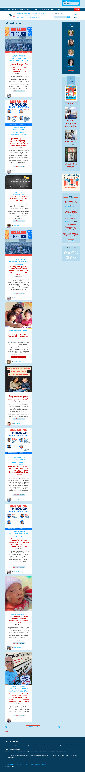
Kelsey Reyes (16, 225)
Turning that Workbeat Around (71, 219)
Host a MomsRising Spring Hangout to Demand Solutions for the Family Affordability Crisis (71, 212)
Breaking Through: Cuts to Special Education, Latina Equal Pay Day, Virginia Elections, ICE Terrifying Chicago (18, 470)
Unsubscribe (37, 764)
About (52, 9)
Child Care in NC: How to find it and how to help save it (18, 336)
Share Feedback (20, 764)
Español (58, 9)
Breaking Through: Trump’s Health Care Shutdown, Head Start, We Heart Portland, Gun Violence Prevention (18, 542)
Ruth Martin (16, 719)
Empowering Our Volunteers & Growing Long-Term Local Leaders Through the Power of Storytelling (71, 123)
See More (71, 71)
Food (29, 13)
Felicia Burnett (68, 206)
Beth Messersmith (17, 361)
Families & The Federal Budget (18, 56)
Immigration (20, 16)
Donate (77, 9)
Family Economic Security (16, 58)
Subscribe (43, 764)
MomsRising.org (20, 4)
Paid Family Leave (21, 17)
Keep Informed (34, 9)
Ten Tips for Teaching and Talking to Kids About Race (71, 165)
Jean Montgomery (17, 647)
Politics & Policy (36, 17)
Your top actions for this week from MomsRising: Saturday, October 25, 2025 (18, 398)
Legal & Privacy (29, 764)
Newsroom (47, 9)
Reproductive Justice (18, 264)
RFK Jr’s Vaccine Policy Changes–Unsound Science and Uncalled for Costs (18, 619)
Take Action (15, 9)
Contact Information (10, 764)
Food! (25, 58)
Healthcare (41, 13)
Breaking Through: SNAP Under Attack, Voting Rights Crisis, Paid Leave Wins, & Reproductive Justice (18, 270)
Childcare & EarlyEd (22, 13)
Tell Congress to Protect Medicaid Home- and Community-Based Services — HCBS (71, 203)
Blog (28, 9)
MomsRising (11, 60)
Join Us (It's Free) (69, 1)
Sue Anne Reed (17, 423)
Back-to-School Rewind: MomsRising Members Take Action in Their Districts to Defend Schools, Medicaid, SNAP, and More (18, 697)
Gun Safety (34, 13)
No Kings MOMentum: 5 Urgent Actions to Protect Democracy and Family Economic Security (71, 226)
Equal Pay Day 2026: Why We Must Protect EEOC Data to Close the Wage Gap (71, 235)
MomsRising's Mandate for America (71, 102)
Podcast (29, 17)
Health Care (15, 132)
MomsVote (7, 9)
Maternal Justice (29, 16)
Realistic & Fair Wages (18, 61)
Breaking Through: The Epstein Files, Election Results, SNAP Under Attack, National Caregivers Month (18, 67)
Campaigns (22, 9)
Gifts (41, 9)
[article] (18, 62)
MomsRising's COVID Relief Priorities (71, 142)
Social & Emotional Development (19, 194)
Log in (77, 17)
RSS (76, 14)
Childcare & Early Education (19, 55)
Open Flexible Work (44, 16)
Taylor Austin (67, 237)
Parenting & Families (16, 134)
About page (27, 760)
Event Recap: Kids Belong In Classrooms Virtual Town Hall (19, 198)
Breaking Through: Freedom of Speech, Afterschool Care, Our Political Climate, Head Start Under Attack (19, 142)
